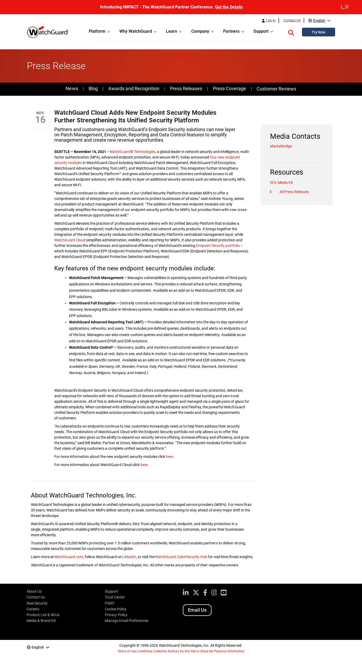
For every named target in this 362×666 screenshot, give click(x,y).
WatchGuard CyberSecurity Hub (181, 557)
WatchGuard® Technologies (132, 152)
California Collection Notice (157, 651)
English (319, 20)
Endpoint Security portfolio (217, 245)
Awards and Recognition (133, 88)
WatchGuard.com (68, 557)
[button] (291, 32)
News (72, 88)
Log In (270, 20)
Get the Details (229, 6)
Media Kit (285, 182)
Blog (93, 88)
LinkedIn (129, 557)
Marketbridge (281, 146)
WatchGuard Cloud (69, 240)
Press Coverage (229, 88)
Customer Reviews (276, 89)
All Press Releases (294, 192)
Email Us (197, 610)
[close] (345, 7)
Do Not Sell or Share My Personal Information (212, 651)
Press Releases (186, 88)
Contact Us (292, 20)
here (169, 456)
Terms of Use (127, 651)
